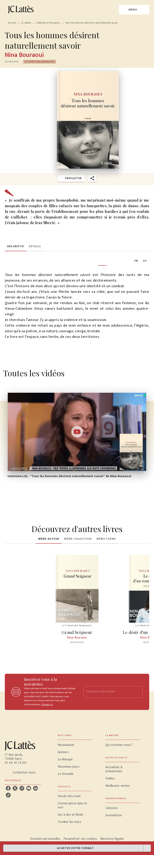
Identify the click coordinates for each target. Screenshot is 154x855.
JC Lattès (26, 23)
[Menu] (134, 9)
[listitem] (8, 788)
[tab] (15, 246)
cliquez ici (47, 704)
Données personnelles (45, 839)
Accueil (12, 23)
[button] (39, 62)
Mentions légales (112, 839)
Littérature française (48, 23)
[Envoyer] (138, 692)
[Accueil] (21, 9)
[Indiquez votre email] (108, 692)
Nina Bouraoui (24, 55)
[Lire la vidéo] (77, 432)
